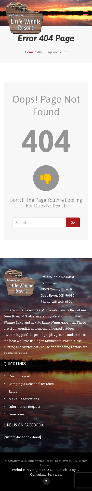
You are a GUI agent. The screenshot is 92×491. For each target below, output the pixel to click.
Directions (17, 414)
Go (73, 222)
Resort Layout (19, 376)
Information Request (24, 406)
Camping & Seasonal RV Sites (31, 384)
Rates (13, 391)
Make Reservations (24, 399)
